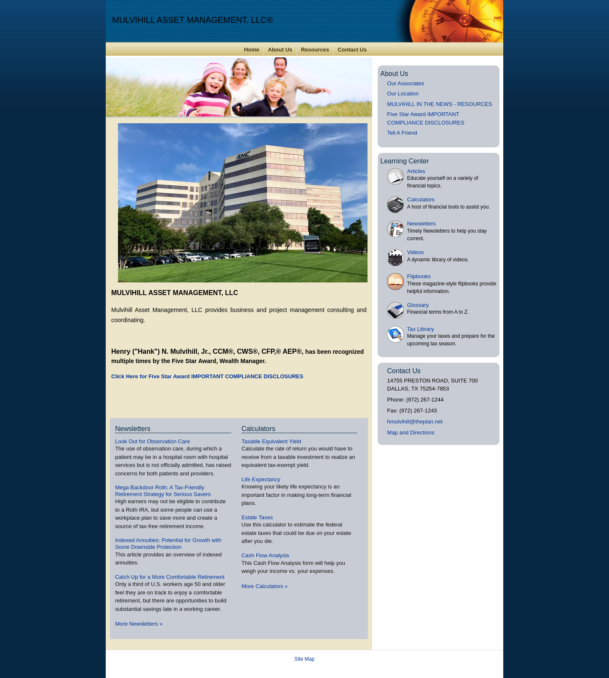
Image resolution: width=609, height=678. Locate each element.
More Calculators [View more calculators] (264, 586)
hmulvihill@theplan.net (414, 421)
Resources (315, 49)
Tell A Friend (402, 133)
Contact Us (352, 49)
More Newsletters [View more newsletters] (138, 624)
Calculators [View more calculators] (258, 428)
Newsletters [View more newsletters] (133, 428)
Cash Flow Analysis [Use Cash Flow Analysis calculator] (265, 555)
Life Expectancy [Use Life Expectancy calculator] (260, 479)
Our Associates (405, 83)
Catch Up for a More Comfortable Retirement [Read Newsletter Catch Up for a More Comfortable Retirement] (170, 577)
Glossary (418, 305)
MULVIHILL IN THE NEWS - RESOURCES (439, 104)
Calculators (421, 199)
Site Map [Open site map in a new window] (304, 659)
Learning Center (404, 161)
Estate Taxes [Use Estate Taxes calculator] (257, 517)
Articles (416, 171)
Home (251, 49)
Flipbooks (419, 276)
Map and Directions (410, 432)
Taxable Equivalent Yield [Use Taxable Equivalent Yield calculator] (271, 441)
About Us (280, 49)
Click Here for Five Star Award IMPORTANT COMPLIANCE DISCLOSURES (207, 376)
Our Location (402, 93)
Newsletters (421, 223)
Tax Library (420, 329)
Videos (415, 252)
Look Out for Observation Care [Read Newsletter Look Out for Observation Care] (152, 441)
